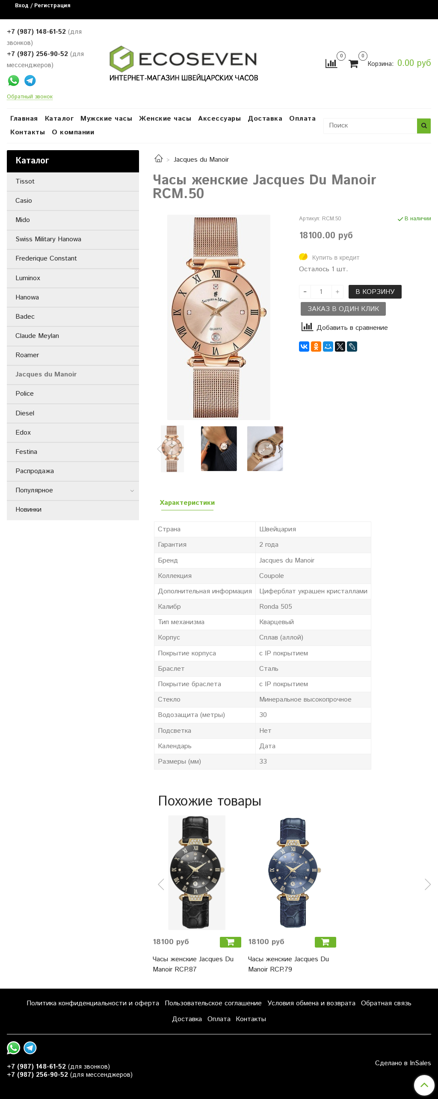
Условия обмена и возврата (311, 1003)
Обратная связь (386, 1003)
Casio (23, 201)
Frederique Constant (46, 259)
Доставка (265, 119)
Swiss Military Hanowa (48, 239)
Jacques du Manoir (201, 160)
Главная (24, 119)
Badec (25, 317)
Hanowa (27, 297)
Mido (22, 220)
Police (24, 394)
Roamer (27, 355)
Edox (23, 433)
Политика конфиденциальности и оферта (93, 1003)
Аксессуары (219, 119)
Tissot (25, 182)
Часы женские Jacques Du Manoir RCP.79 (288, 964)
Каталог (59, 119)
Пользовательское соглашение (213, 1003)
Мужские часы (106, 119)
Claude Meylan (37, 336)
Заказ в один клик (343, 309)
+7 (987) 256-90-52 (37, 54)
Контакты (27, 132)
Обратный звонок (30, 97)
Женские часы (165, 119)
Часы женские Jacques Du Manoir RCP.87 (193, 964)
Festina (26, 452)
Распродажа (34, 471)
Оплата (302, 119)
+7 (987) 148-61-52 (36, 31)
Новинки (28, 510)
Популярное (34, 490)
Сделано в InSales (403, 1063)
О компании (73, 132)
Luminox (27, 278)
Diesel (24, 413)
